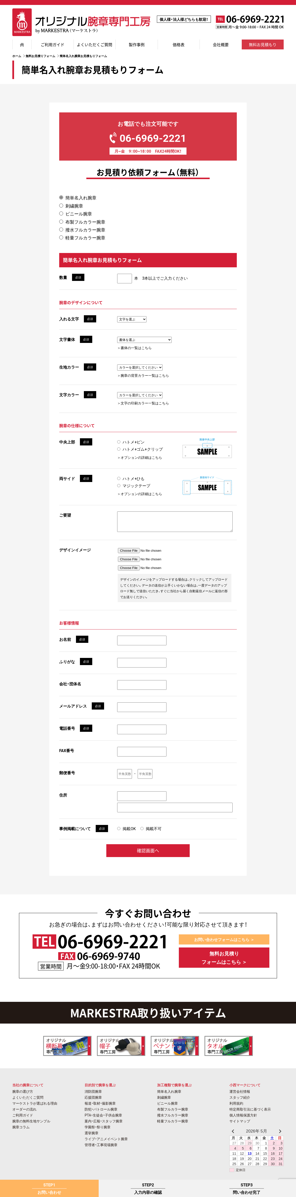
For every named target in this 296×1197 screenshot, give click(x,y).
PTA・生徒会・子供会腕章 (103, 1118)
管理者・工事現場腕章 (101, 1148)
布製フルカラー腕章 (85, 221)
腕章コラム (21, 1130)
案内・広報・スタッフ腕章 (104, 1124)
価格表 (179, 44)
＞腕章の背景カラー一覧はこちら (143, 375)
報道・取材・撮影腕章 (100, 1106)
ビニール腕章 (78, 213)
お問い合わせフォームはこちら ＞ (224, 943)
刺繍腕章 (74, 205)
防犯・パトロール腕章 (101, 1112)
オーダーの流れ (24, 1112)
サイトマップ (239, 1124)
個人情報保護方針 (243, 1118)
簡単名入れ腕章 (80, 197)
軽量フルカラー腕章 (85, 237)
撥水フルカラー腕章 (85, 229)
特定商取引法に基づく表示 (250, 1112)
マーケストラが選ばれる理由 (34, 1106)
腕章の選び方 (22, 1094)
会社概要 (221, 44)
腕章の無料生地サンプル (31, 1124)
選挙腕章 (91, 1136)
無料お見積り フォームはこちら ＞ (224, 962)
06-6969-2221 (148, 137)
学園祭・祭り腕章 (98, 1130)
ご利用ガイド (52, 44)
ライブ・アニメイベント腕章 (106, 1142)
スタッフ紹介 (239, 1100)
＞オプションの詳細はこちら (139, 457)
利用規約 (236, 1106)
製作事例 (137, 44)
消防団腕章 (93, 1094)
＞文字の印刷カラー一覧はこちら (143, 402)
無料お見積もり (263, 44)
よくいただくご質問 (94, 44)
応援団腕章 (93, 1100)
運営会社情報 (239, 1094)
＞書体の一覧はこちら (134, 347)
